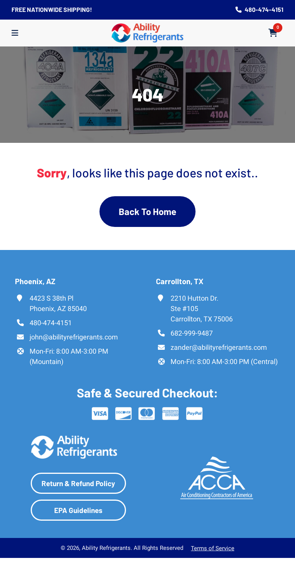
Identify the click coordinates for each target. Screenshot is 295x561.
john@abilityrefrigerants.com (74, 337)
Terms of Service (212, 548)
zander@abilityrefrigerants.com (219, 347)
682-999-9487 (192, 333)
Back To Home (147, 211)
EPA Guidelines (78, 510)
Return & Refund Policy (78, 483)
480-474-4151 (259, 9)
